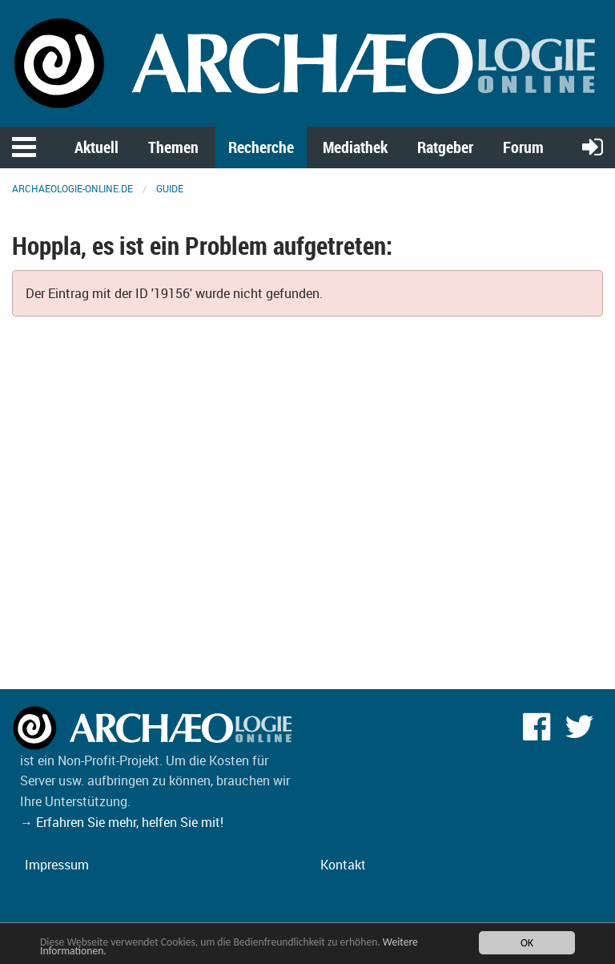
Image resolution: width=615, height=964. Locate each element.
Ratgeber (445, 147)
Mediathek (355, 147)
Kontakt (343, 864)
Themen (173, 147)
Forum (523, 147)
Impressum (57, 864)
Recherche (261, 147)
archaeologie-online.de (72, 188)
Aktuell (96, 147)
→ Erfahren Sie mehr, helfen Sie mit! (121, 822)
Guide (169, 188)
